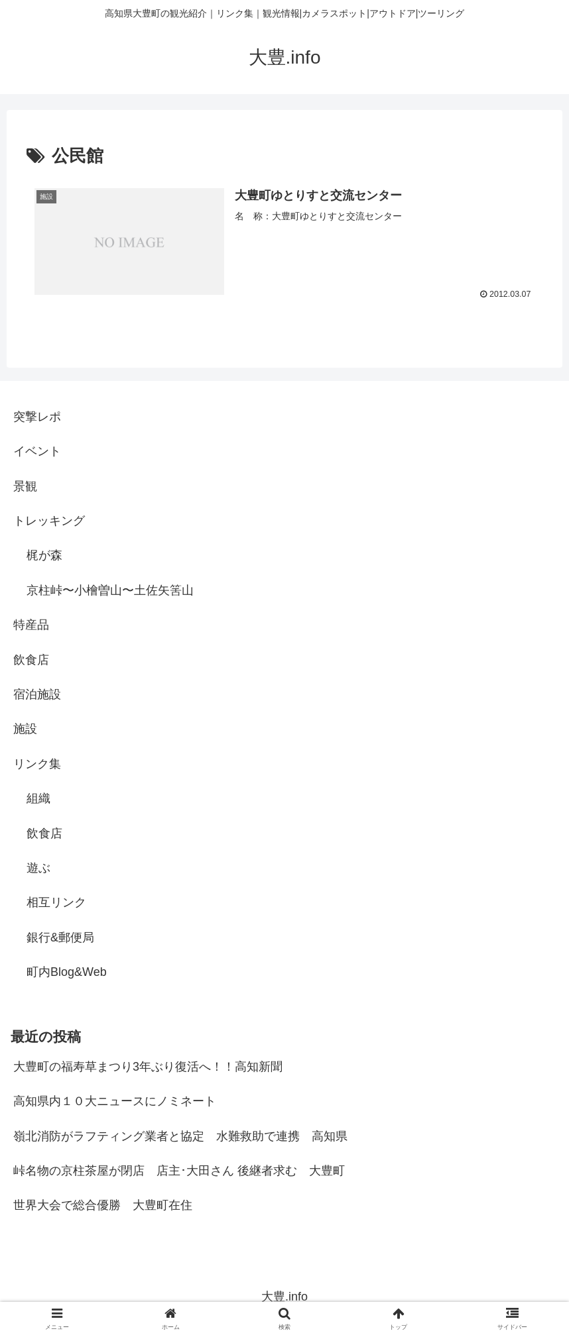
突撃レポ (37, 416)
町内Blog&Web (67, 972)
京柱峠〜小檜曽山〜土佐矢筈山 (110, 590)
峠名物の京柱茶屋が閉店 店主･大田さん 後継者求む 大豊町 (179, 1170)
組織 (38, 798)
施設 (25, 728)
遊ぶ (38, 868)
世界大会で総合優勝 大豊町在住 (102, 1205)
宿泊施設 (37, 694)
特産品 (31, 624)
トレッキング (49, 520)
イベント (37, 451)
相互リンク (56, 902)
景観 (25, 486)
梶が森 (44, 555)
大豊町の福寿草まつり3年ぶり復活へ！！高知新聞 (148, 1066)
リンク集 (37, 764)
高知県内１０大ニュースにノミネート (114, 1101)
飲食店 (31, 660)
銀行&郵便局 (60, 937)
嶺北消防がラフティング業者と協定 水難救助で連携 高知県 (180, 1136)
